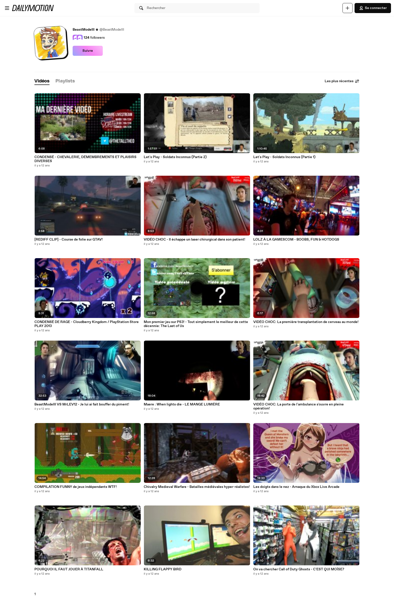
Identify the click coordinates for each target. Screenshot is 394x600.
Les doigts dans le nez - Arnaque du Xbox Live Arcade (296, 487)
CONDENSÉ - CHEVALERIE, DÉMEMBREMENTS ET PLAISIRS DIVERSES (85, 159)
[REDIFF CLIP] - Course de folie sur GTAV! (68, 240)
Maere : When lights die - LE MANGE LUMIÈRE (182, 404)
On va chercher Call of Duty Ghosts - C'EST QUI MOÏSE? (298, 569)
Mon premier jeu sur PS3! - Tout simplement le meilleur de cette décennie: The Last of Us (196, 324)
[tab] (42, 81)
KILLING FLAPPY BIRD (162, 569)
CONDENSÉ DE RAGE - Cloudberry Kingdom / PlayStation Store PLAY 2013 (86, 324)
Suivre (87, 51)
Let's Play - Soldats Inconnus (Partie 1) (284, 157)
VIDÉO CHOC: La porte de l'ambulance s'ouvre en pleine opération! (298, 406)
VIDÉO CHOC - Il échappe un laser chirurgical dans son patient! (194, 240)
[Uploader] (347, 8)
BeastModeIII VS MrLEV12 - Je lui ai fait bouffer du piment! (81, 404)
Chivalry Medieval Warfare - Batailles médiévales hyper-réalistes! (197, 487)
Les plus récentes (342, 81)
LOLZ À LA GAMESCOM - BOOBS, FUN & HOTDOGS (296, 240)
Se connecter (373, 8)
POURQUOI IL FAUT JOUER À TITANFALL (68, 569)
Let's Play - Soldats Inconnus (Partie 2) (175, 157)
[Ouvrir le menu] (7, 8)
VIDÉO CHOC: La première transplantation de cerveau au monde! (306, 322)
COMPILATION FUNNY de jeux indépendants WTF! (75, 487)
